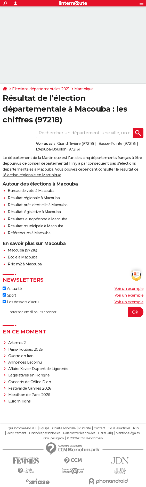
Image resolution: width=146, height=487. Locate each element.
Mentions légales (128, 433)
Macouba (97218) (22, 250)
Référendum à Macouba (29, 233)
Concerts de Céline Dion (29, 382)
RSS (136, 428)
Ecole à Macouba (22, 257)
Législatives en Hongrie (29, 375)
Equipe (44, 428)
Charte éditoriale (64, 428)
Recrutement (16, 433)
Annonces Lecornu (25, 362)
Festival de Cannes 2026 (29, 388)
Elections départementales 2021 (40, 89)
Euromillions (19, 401)
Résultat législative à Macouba (34, 211)
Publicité (84, 428)
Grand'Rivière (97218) (75, 143)
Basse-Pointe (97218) (117, 143)
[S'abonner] (73, 312)
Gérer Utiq (105, 433)
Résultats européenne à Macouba (37, 219)
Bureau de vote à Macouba (31, 190)
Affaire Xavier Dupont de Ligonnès (38, 368)
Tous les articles (119, 428)
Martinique (83, 89)
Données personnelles (44, 433)
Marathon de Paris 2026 (29, 394)
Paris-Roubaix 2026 (25, 349)
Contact (99, 428)
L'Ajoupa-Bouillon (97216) (58, 149)
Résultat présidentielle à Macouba (38, 205)
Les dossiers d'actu (20, 302)
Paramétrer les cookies (79, 433)
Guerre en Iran (21, 356)
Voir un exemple (129, 288)
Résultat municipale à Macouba (35, 226)
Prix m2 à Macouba (25, 264)
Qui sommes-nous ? (22, 428)
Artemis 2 (17, 342)
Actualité (12, 288)
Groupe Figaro (53, 438)
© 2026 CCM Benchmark (85, 438)
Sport (9, 295)
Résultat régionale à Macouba (34, 198)
